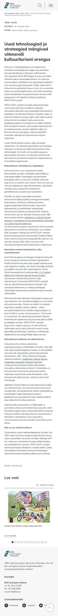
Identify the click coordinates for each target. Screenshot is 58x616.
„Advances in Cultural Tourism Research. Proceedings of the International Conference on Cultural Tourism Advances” (28, 220)
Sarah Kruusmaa (30, 30)
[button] (13, 542)
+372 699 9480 (14, 588)
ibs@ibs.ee (15, 591)
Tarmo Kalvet (17, 30)
